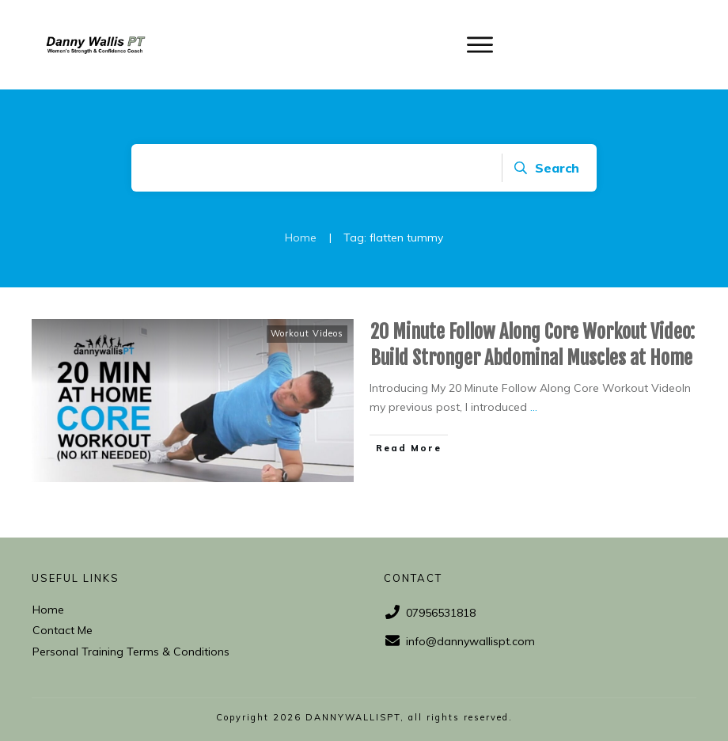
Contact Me (62, 630)
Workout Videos (307, 333)
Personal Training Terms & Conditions (130, 651)
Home (48, 609)
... (533, 407)
